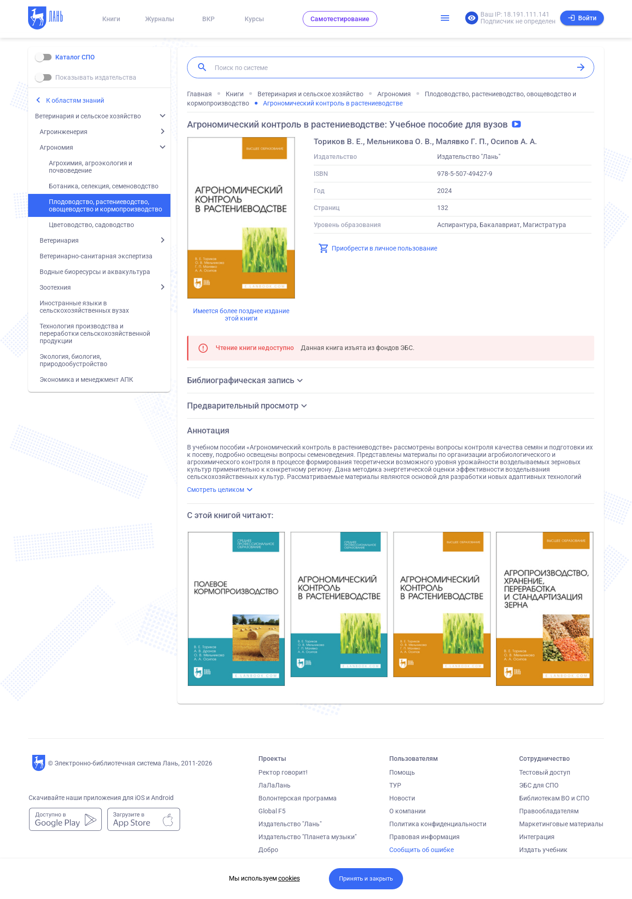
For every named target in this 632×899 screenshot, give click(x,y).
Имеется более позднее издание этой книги (241, 314)
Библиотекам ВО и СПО (554, 798)
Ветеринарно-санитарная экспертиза (96, 256)
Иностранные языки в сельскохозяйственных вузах (84, 306)
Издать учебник (543, 849)
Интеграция (537, 837)
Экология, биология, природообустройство (73, 360)
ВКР (208, 19)
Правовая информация (424, 837)
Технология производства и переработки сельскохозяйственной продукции (95, 333)
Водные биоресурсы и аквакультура (95, 271)
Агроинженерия (64, 131)
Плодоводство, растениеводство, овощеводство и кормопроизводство (105, 205)
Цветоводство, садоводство (91, 224)
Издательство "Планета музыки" (307, 837)
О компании (407, 811)
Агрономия (56, 147)
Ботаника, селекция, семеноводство (103, 186)
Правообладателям (549, 811)
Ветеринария (59, 240)
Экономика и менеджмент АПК (86, 379)
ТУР (395, 785)
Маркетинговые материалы (561, 824)
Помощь (402, 772)
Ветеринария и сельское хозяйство (88, 116)
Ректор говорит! (283, 772)
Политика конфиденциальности (437, 824)
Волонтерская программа (297, 798)
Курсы (254, 19)
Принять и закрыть (366, 878)
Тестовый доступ (544, 772)
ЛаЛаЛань (274, 785)
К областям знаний (75, 100)
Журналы (159, 19)
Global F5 (272, 811)
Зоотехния (55, 287)
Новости (402, 798)
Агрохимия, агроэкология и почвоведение (90, 166)
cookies (289, 878)
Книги (111, 19)
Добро (268, 849)
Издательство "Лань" (290, 824)
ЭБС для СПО (539, 785)
